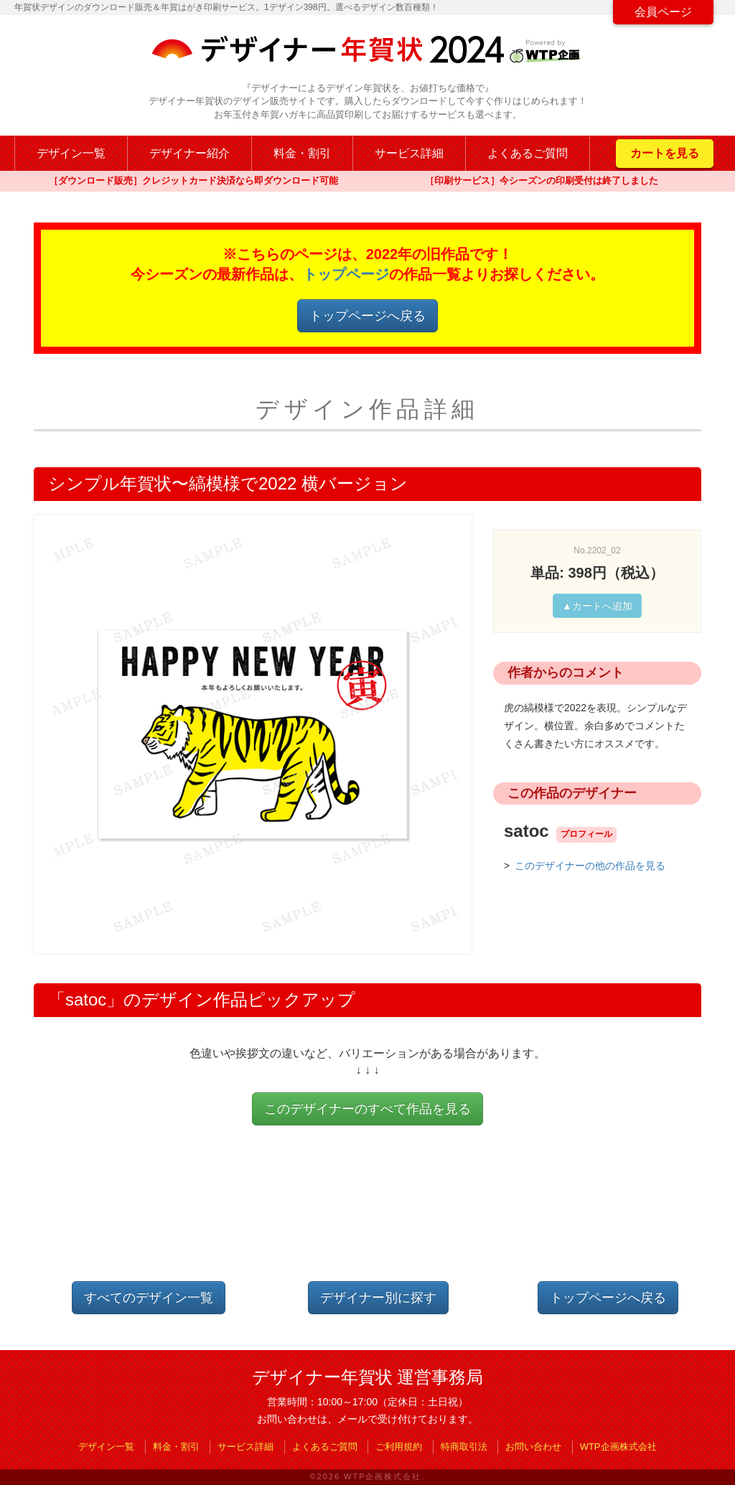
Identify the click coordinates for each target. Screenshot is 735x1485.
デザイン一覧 (71, 153)
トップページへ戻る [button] (367, 316)
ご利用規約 (398, 1446)
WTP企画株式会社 (618, 1446)
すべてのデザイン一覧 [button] (148, 1297)
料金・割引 (302, 153)
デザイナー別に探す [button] (378, 1297)
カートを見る (664, 153)
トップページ (346, 274)
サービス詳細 (409, 153)
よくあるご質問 (527, 153)
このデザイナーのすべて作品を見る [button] (367, 1109)
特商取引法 (464, 1446)
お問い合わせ (533, 1446)
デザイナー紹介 (189, 153)
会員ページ (663, 12)
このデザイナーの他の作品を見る (590, 865)
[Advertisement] (367, 1215)
